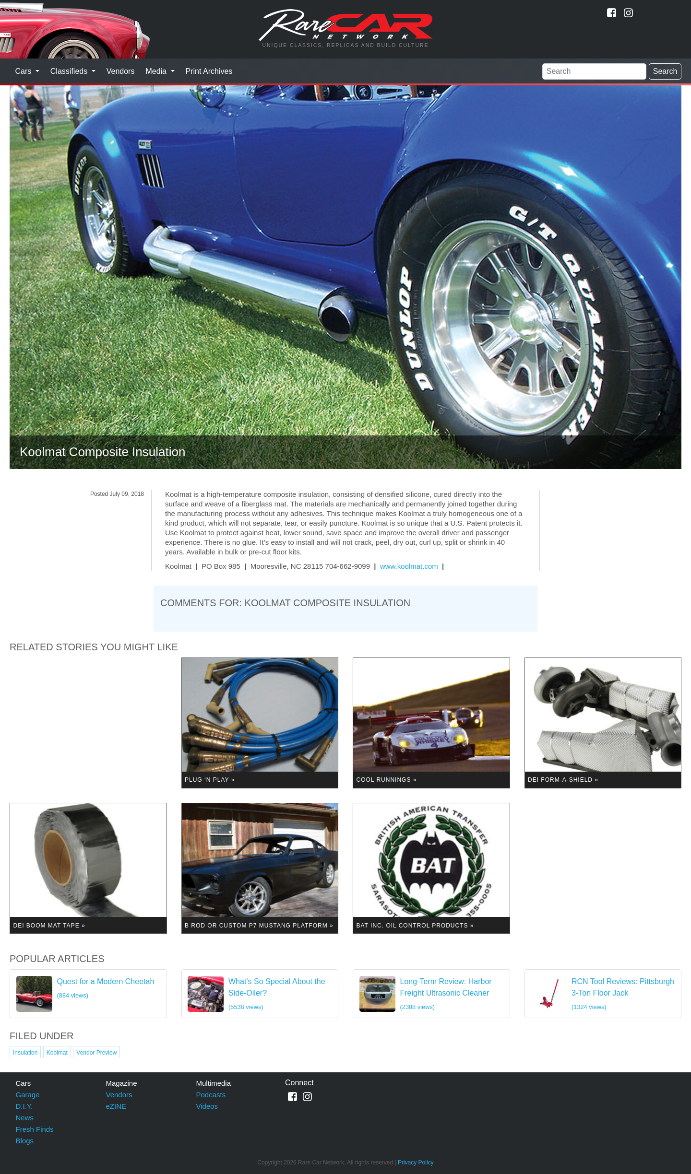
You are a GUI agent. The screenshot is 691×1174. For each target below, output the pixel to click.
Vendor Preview (96, 1052)
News (25, 1118)
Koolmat (57, 1052)
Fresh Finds (35, 1129)
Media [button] (156, 71)
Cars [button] (24, 71)
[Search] (594, 71)
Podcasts (211, 1095)
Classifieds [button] (70, 71)
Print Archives (209, 71)
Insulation (25, 1052)
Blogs (25, 1141)
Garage (28, 1095)
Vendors (121, 71)
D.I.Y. (24, 1106)
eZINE (116, 1106)
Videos (207, 1106)
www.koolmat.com (409, 566)
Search (665, 71)
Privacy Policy (416, 1162)
